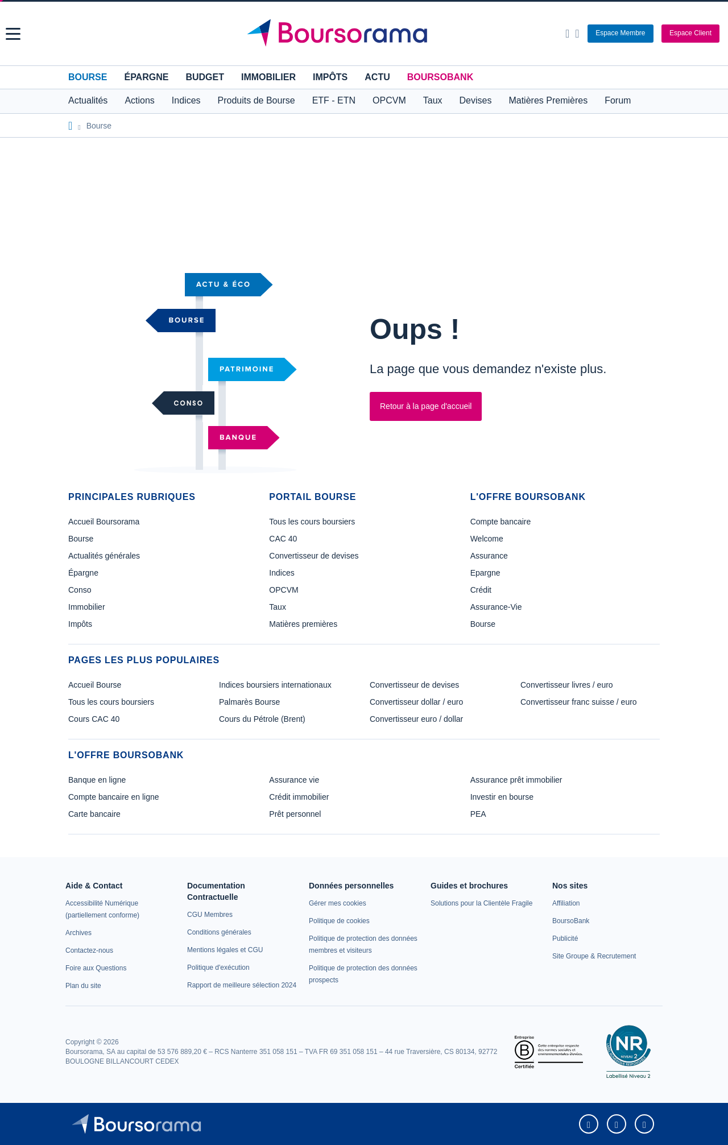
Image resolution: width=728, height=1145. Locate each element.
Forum (618, 100)
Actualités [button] (87, 100)
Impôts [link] (80, 624)
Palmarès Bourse (249, 701)
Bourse (87, 77)
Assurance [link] (489, 555)
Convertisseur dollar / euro (416, 701)
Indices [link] (281, 572)
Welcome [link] (486, 538)
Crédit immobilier (299, 796)
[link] (78, 933)
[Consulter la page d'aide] (577, 33)
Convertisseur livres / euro (566, 684)
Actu (377, 77)
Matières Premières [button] (548, 100)
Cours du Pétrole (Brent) (262, 719)
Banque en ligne (97, 779)
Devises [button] (476, 100)
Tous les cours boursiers (111, 701)
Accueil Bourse (94, 684)
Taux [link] (277, 606)
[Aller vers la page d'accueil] (365, 33)
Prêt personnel (295, 814)
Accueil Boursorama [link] (103, 521)
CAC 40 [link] (283, 538)
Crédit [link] (480, 589)
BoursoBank (440, 77)
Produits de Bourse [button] (256, 100)
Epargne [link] (485, 572)
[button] (13, 34)
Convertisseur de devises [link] (313, 555)
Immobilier (268, 77)
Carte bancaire (94, 814)
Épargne (146, 77)
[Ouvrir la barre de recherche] (567, 33)
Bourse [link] (80, 538)
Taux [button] (432, 100)
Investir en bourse (501, 796)
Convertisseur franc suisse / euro (578, 701)
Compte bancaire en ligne (113, 796)
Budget (204, 77)
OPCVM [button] (389, 100)
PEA (478, 814)
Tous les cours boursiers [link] (312, 521)
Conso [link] (79, 589)
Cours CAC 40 (93, 719)
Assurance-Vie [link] (496, 606)
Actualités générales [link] (104, 555)
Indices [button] (186, 100)
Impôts (330, 77)
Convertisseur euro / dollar (416, 719)
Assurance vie (294, 779)
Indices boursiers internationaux (275, 684)
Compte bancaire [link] (500, 521)
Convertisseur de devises (414, 684)
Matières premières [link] (303, 624)
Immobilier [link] (86, 606)
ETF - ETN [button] (333, 100)
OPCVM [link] (283, 589)
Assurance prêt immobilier (516, 779)
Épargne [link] (83, 572)
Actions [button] (139, 100)
